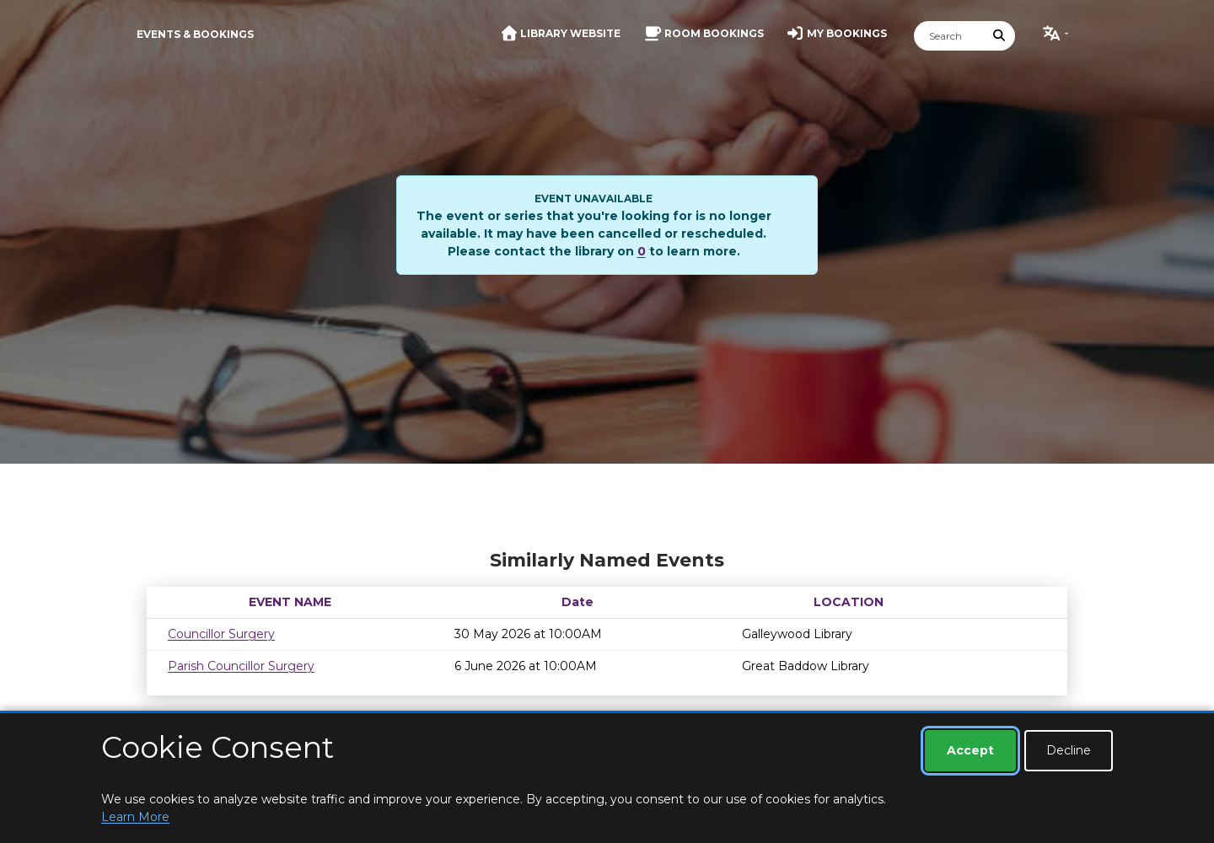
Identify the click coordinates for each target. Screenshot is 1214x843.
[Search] (949, 36)
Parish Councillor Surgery (241, 666)
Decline (1068, 750)
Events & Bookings (195, 34)
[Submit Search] (1000, 36)
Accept (970, 750)
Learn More (135, 816)
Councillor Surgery (221, 634)
